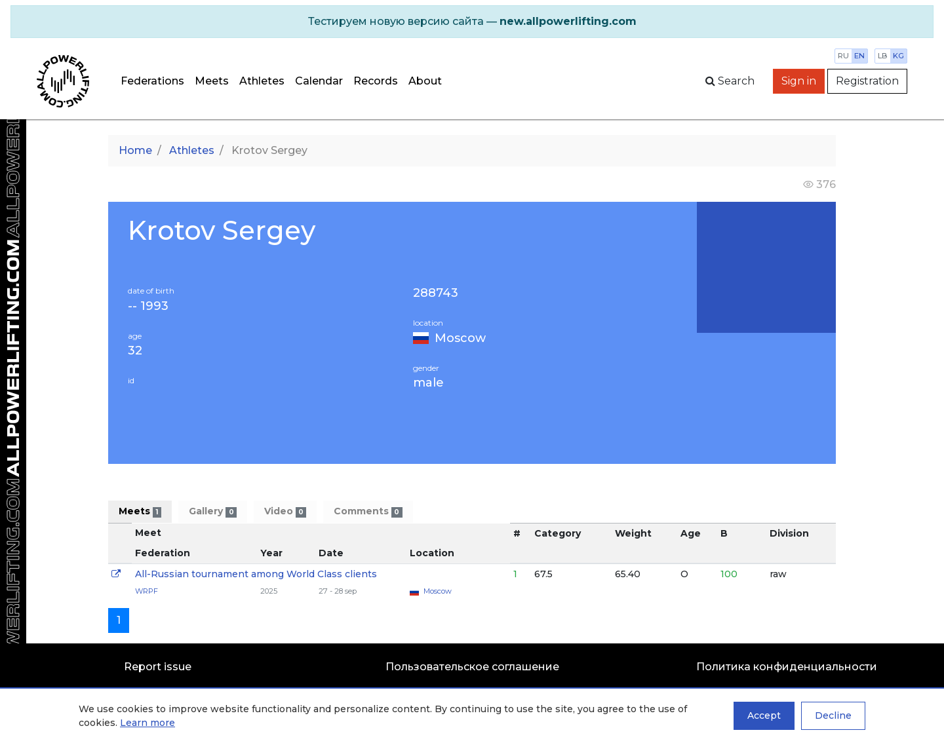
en (859, 55)
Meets (212, 81)
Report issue (157, 666)
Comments (368, 511)
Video (285, 511)
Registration (867, 81)
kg (898, 55)
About (425, 81)
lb (883, 55)
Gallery (212, 511)
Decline (833, 715)
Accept (764, 715)
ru (843, 55)
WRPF (146, 591)
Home (135, 150)
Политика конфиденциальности (786, 666)
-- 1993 (148, 306)
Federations (152, 81)
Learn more (147, 723)
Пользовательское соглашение (472, 666)
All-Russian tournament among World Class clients (256, 574)
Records (375, 81)
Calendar (319, 81)
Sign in (798, 81)
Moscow (460, 338)
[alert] (472, 21)
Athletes (262, 81)
